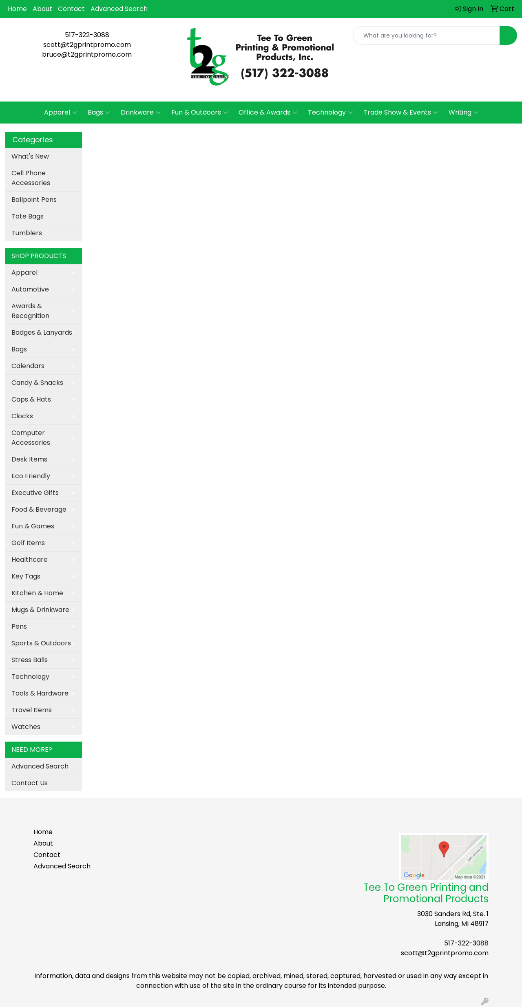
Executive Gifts (35, 492)
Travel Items (31, 710)
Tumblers (26, 233)
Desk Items (29, 459)
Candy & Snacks (37, 382)
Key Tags (25, 576)
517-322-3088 (87, 35)
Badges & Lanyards (41, 332)
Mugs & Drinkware (40, 609)
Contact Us (29, 783)
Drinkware (141, 112)
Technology (330, 112)
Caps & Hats (31, 399)
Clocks (22, 416)
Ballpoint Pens (34, 199)
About (42, 8)
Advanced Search (119, 8)
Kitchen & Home (37, 593)
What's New (30, 156)
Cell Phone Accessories (30, 178)
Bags (99, 112)
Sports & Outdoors (41, 643)
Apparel (60, 112)
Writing (463, 112)
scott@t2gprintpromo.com (87, 44)
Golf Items (28, 543)
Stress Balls (29, 660)
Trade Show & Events (400, 112)
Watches (25, 726)
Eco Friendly (30, 476)
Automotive (30, 289)
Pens (19, 626)
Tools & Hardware (40, 693)
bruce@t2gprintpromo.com (87, 54)
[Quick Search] (426, 35)
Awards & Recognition (30, 310)
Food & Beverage (38, 509)
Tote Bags (27, 216)
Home (17, 8)
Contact (71, 8)
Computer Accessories (30, 437)
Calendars (27, 366)
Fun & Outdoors (199, 112)
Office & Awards (268, 112)
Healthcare (29, 559)
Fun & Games (32, 526)
